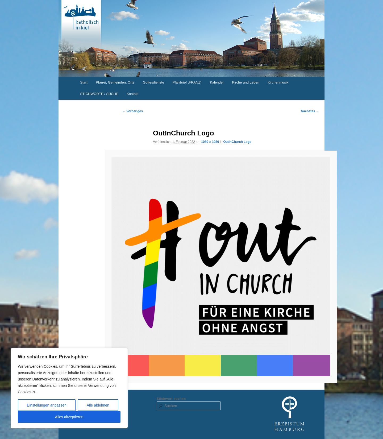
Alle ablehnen (98, 405)
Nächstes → (310, 111)
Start (83, 82)
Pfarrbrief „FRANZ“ (187, 82)
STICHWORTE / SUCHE (99, 94)
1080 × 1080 (210, 142)
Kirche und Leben (245, 82)
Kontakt (132, 94)
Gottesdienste (153, 82)
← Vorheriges (132, 111)
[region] (69, 388)
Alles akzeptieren (69, 417)
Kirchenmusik (278, 82)
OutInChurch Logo (237, 142)
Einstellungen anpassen (46, 405)
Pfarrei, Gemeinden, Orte (115, 82)
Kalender (217, 82)
